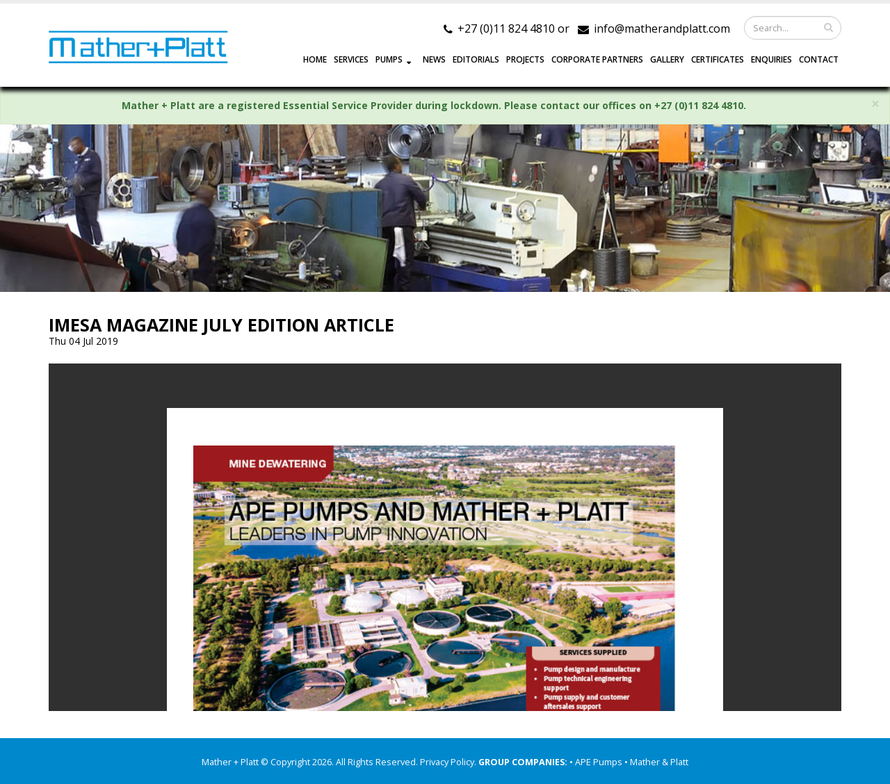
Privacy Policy (447, 762)
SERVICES (351, 59)
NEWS (434, 59)
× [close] (875, 104)
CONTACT (819, 59)
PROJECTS (525, 59)
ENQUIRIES (771, 59)
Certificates (717, 59)
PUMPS (389, 59)
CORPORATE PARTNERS (597, 59)
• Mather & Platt (656, 762)
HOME (315, 59)
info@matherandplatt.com (662, 28)
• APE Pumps (596, 762)
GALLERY (667, 59)
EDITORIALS (476, 59)
